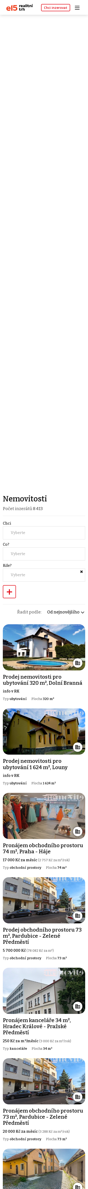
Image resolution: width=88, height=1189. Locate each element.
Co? (6, 544)
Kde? (7, 565)
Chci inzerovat (55, 7)
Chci (7, 523)
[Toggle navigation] (79, 7)
